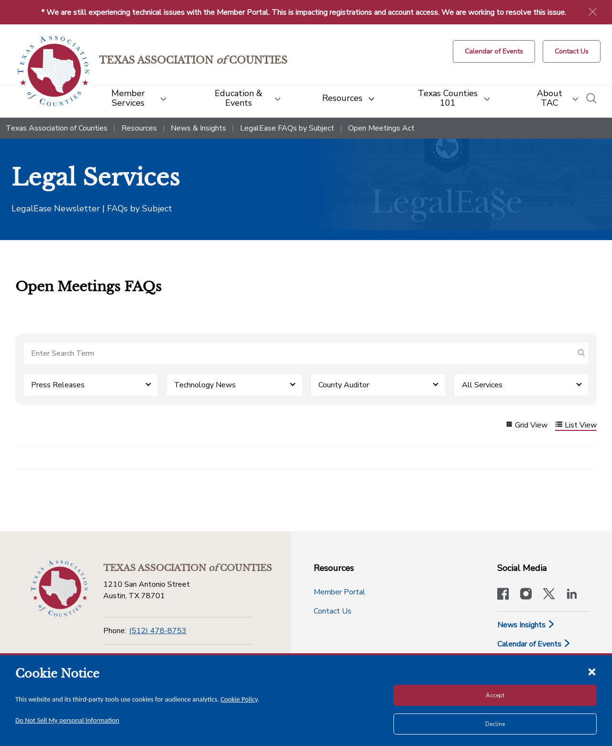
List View (576, 425)
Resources (139, 128)
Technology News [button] (205, 385)
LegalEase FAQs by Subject (287, 128)
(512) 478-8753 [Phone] (157, 630)
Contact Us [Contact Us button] (332, 611)
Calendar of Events (534, 644)
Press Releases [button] (58, 385)
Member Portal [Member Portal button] (339, 592)
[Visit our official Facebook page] (503, 594)
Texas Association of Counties (57, 128)
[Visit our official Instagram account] (526, 594)
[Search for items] (298, 353)
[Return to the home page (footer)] (59, 588)
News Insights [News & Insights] (526, 625)
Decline (495, 724)
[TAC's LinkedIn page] (572, 594)
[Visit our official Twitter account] (549, 594)
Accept (495, 695)
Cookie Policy (239, 699)
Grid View (526, 425)
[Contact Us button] (572, 51)
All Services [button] (482, 385)
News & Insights (198, 128)
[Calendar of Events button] (494, 51)
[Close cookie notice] (592, 671)
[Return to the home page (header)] (53, 71)
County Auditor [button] (343, 385)
